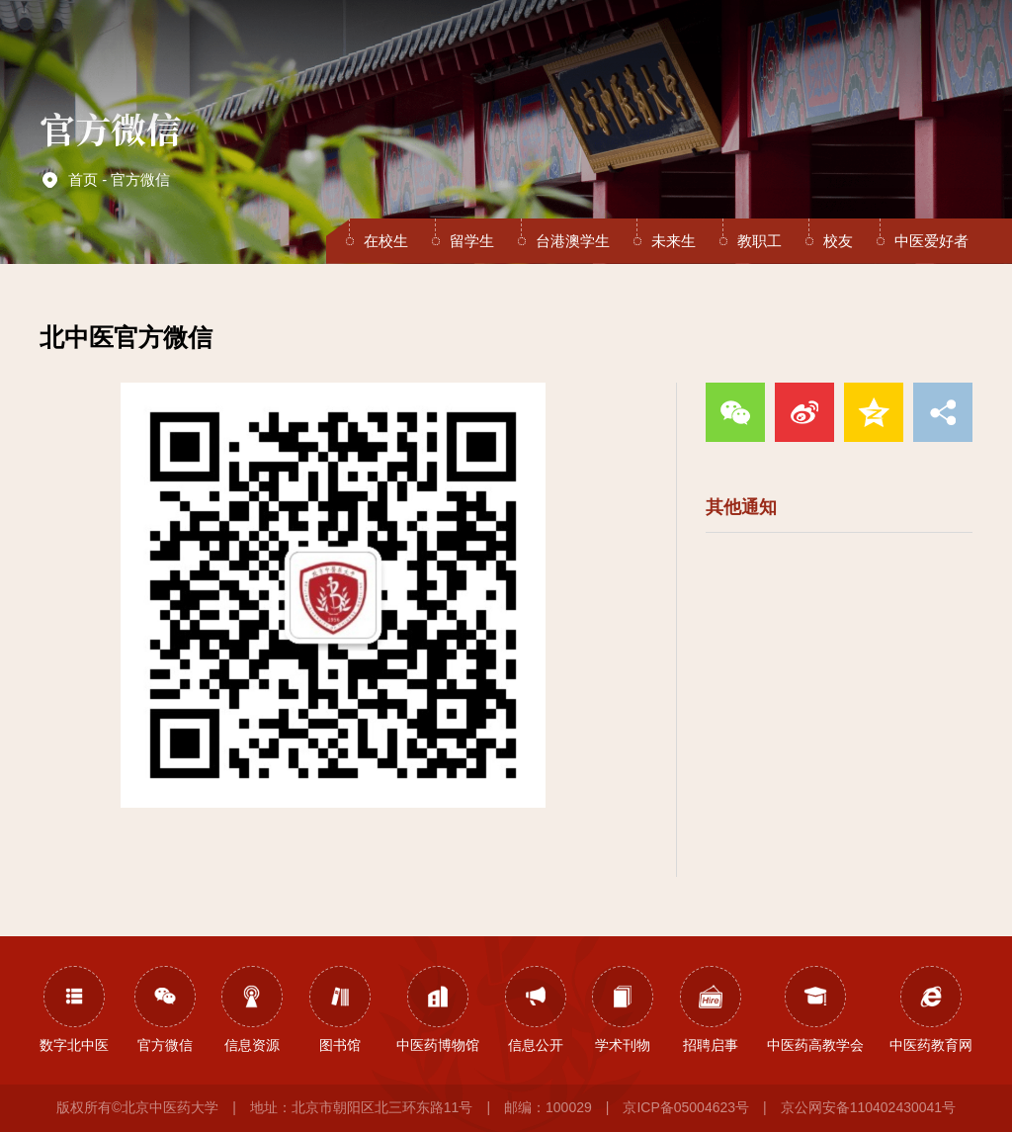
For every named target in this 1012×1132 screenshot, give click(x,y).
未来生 (673, 240)
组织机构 (432, 51)
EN (903, 50)
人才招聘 (777, 51)
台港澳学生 (573, 240)
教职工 (759, 240)
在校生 (386, 240)
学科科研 (547, 51)
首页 (331, 51)
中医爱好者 (931, 240)
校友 (838, 240)
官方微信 (140, 179)
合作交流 (720, 51)
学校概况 (375, 51)
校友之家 (834, 51)
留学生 (472, 240)
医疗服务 (604, 51)
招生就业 (662, 51)
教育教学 (489, 51)
